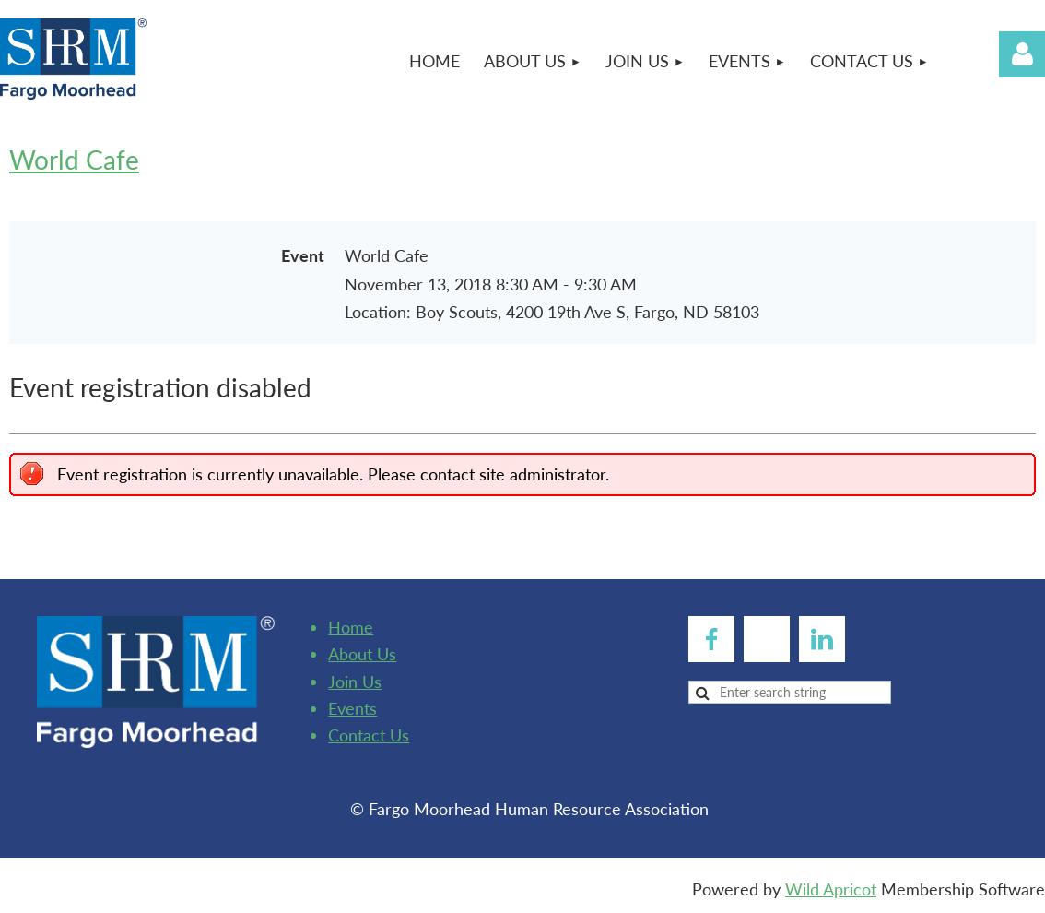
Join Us (355, 681)
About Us (362, 654)
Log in (1022, 54)
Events (352, 708)
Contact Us (368, 735)
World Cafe (74, 159)
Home (350, 627)
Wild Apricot (830, 889)
